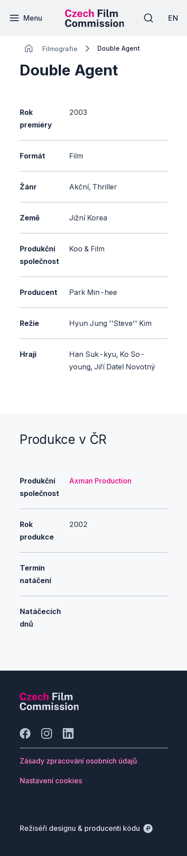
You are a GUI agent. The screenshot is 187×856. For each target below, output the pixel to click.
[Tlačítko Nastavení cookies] (51, 780)
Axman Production (100, 480)
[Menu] (25, 18)
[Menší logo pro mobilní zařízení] (94, 24)
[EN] (173, 18)
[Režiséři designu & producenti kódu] (86, 828)
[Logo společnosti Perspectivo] (49, 707)
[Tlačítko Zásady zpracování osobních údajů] (78, 760)
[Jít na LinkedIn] (68, 733)
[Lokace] (60, 48)
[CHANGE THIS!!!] (29, 48)
